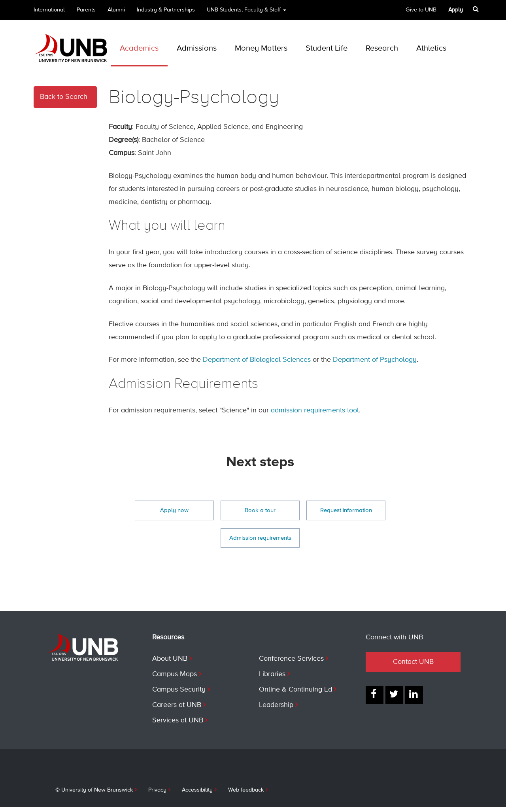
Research (382, 48)
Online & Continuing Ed (295, 689)
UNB (246, 12)
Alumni (116, 10)
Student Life (326, 48)
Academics (139, 48)
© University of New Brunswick (94, 790)
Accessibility (197, 790)
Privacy (157, 790)
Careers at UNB (176, 705)
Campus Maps (174, 674)
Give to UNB (421, 10)
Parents (86, 10)
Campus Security (179, 689)
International (49, 10)
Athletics (431, 48)
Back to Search (63, 96)
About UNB (169, 658)
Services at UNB (177, 720)
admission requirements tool (315, 410)
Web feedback (246, 790)
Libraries (272, 674)
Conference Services (291, 658)
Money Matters (261, 48)
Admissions (197, 48)
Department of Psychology (375, 359)
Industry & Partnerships (166, 10)
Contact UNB (413, 661)
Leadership (276, 705)
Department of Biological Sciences (257, 359)
